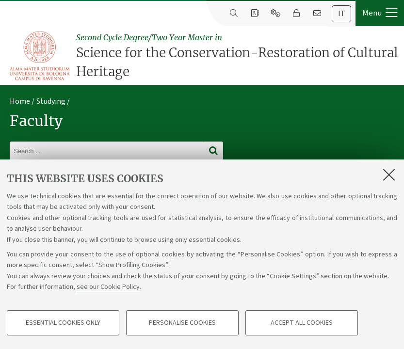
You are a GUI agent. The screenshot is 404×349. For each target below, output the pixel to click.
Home (20, 101)
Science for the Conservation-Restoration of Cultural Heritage (237, 55)
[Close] (389, 174)
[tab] (341, 13)
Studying (50, 101)
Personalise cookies (182, 323)
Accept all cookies (302, 323)
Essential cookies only (63, 323)
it (341, 13)
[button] (380, 13)
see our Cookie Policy (108, 287)
